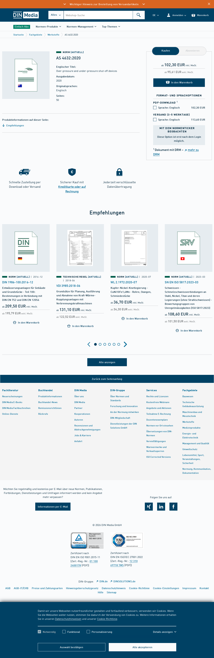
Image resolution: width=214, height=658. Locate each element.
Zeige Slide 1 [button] (95, 344)
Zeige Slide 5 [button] (114, 344)
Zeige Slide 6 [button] (118, 344)
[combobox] (104, 15)
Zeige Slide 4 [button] (109, 344)
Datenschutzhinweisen (68, 618)
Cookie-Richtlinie (107, 618)
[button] (176, 15)
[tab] (95, 344)
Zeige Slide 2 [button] (100, 344)
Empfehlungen (13, 125)
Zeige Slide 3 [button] (104, 344)
